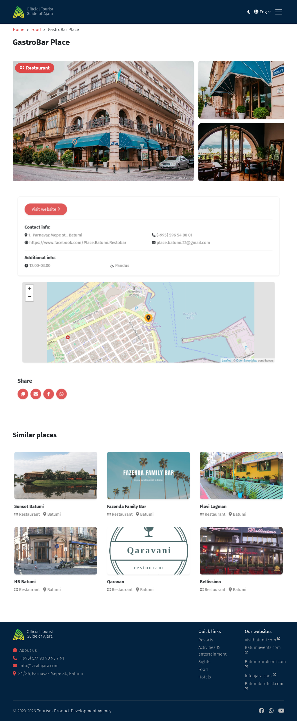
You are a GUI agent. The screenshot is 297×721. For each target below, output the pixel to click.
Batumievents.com (263, 650)
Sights (204, 661)
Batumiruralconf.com (264, 664)
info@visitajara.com (36, 665)
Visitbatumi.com (262, 640)
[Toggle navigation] (278, 11)
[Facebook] (261, 711)
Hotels (204, 677)
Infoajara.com (260, 675)
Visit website (84, 241)
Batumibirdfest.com (264, 686)
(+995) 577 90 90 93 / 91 (38, 658)
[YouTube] (281, 711)
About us (25, 650)
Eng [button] (262, 11)
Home (18, 29)
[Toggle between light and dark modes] (249, 12)
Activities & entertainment (212, 651)
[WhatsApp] (271, 711)
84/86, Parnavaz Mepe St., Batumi (48, 673)
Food (36, 29)
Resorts (205, 640)
